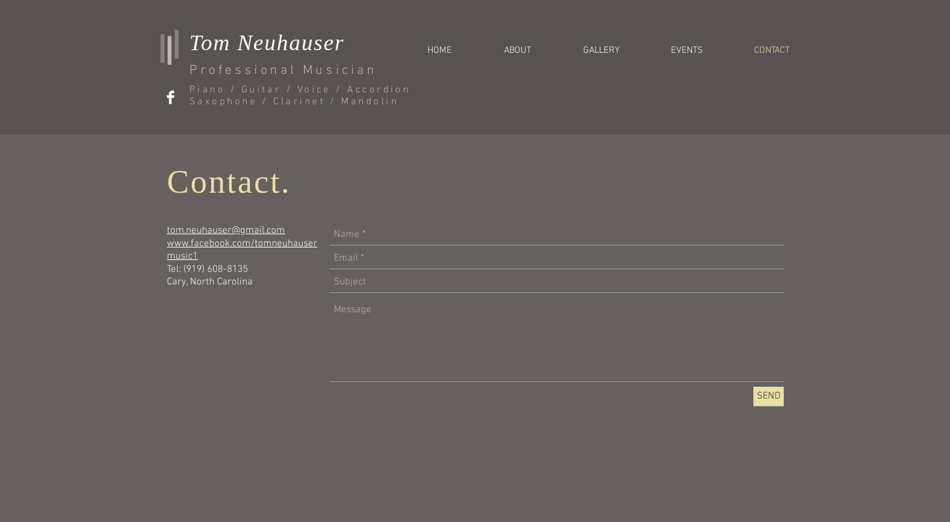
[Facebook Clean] (170, 97)
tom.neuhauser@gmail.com (226, 230)
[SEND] (768, 396)
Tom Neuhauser (266, 42)
